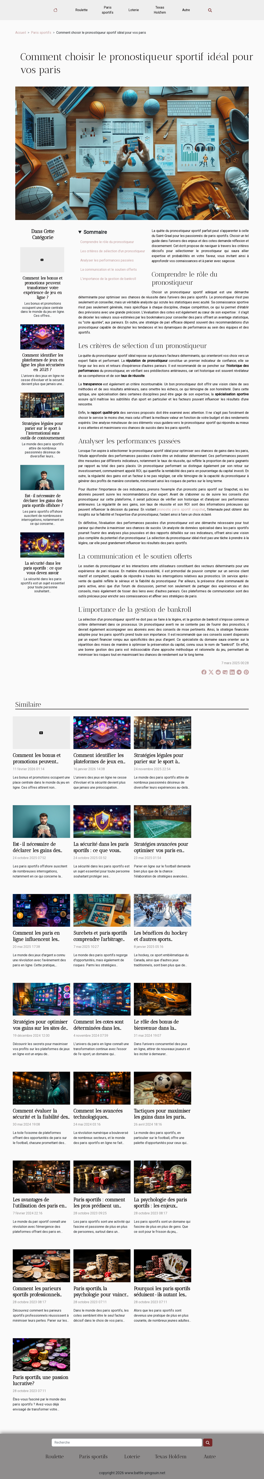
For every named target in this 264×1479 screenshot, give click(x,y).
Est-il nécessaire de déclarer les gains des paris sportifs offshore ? (42, 500)
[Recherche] (127, 1443)
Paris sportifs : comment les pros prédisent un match (99, 1206)
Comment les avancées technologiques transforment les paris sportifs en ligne (97, 1120)
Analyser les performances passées (107, 260)
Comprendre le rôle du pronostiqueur (107, 242)
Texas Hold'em (160, 9)
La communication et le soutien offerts (108, 270)
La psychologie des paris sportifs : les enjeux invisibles (160, 1206)
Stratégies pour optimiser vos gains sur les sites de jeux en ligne (40, 1028)
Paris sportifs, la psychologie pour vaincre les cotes (101, 1295)
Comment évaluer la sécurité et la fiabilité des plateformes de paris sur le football (40, 1120)
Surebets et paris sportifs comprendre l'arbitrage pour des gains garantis (100, 939)
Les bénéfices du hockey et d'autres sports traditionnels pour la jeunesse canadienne (160, 942)
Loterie (133, 10)
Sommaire (95, 232)
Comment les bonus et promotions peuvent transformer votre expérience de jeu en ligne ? (43, 288)
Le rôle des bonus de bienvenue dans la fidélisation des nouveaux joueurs (162, 1031)
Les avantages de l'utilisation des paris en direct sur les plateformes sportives (40, 1209)
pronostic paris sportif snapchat (181, 509)
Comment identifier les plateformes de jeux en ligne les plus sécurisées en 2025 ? (42, 362)
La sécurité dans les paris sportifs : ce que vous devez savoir (42, 568)
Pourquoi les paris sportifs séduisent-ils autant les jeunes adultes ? (162, 1295)
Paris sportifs (107, 9)
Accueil (20, 33)
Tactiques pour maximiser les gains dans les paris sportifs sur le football (162, 1117)
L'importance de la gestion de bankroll (108, 279)
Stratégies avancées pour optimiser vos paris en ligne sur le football (161, 850)
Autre (186, 10)
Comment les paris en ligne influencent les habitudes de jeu (36, 939)
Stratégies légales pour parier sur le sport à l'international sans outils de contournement (43, 430)
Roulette (81, 10)
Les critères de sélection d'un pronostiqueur (112, 251)
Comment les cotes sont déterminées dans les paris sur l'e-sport (98, 1028)
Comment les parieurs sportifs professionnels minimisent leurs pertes (39, 1295)
